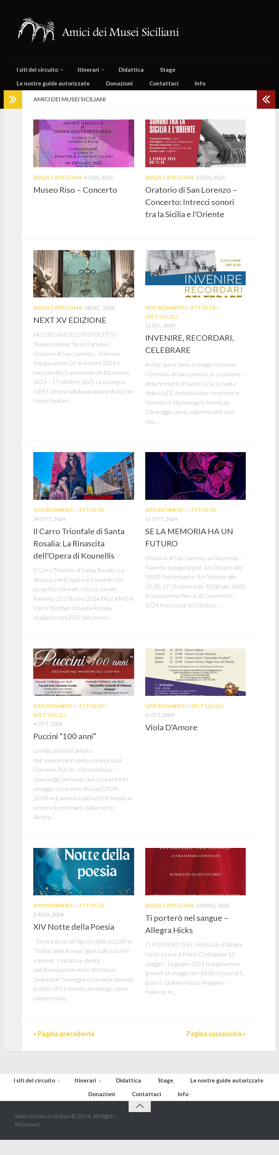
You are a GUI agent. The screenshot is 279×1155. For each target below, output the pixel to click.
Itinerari (79, 71)
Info (92, 90)
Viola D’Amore (171, 737)
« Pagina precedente (64, 1043)
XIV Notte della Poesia (73, 937)
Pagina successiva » (216, 1043)
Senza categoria (57, 187)
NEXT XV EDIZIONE (69, 330)
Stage (145, 71)
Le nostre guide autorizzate (197, 71)
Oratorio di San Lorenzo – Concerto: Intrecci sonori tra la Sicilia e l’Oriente (191, 211)
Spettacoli (161, 326)
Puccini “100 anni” (64, 746)
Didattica (116, 71)
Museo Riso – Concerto (75, 199)
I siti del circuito (33, 71)
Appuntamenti (166, 317)
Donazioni (27, 90)
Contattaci (63, 90)
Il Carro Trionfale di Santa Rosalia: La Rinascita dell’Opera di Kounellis (79, 553)
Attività (203, 317)
